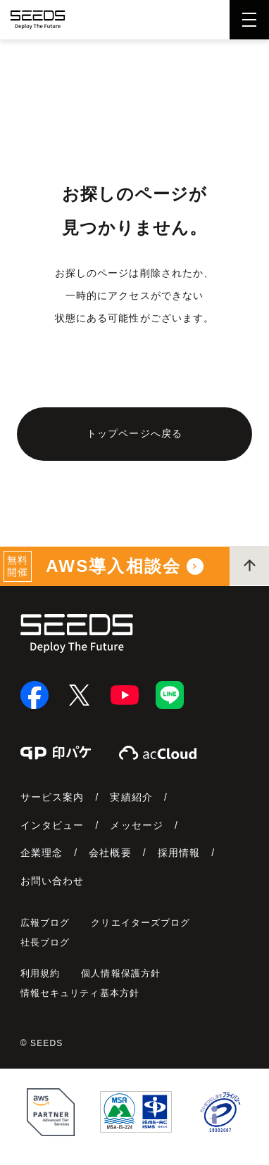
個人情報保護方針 (121, 973)
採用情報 (179, 852)
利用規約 (40, 973)
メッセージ (136, 825)
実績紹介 (131, 797)
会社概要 (110, 852)
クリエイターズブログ (140, 922)
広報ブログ (45, 922)
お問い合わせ (52, 880)
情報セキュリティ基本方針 (79, 993)
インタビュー (52, 825)
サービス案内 (52, 797)
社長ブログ (45, 942)
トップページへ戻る (134, 433)
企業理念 (41, 852)
